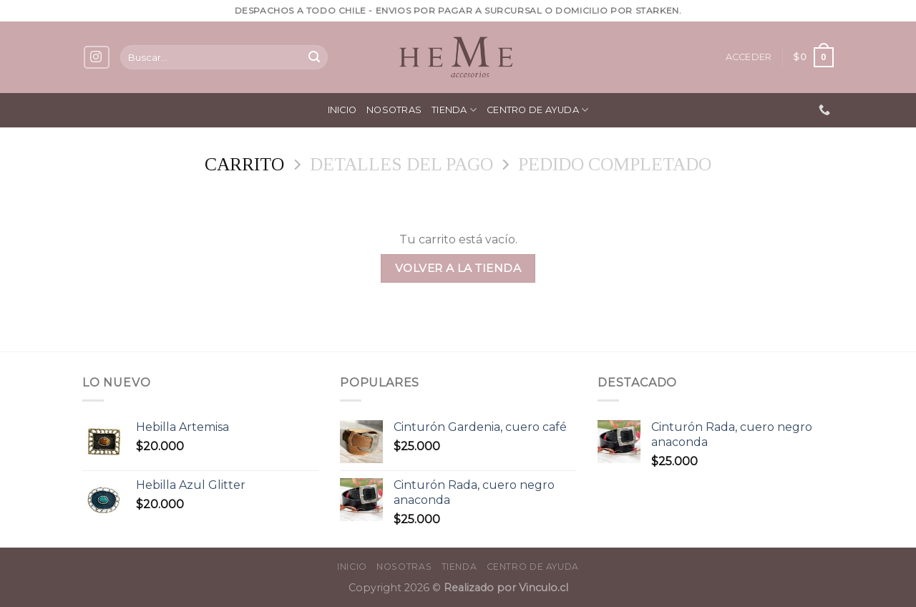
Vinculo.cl (542, 587)
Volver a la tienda (458, 268)
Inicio (342, 110)
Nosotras (394, 110)
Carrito (244, 164)
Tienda (454, 110)
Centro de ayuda (537, 110)
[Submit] (314, 57)
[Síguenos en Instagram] (96, 57)
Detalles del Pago (401, 164)
